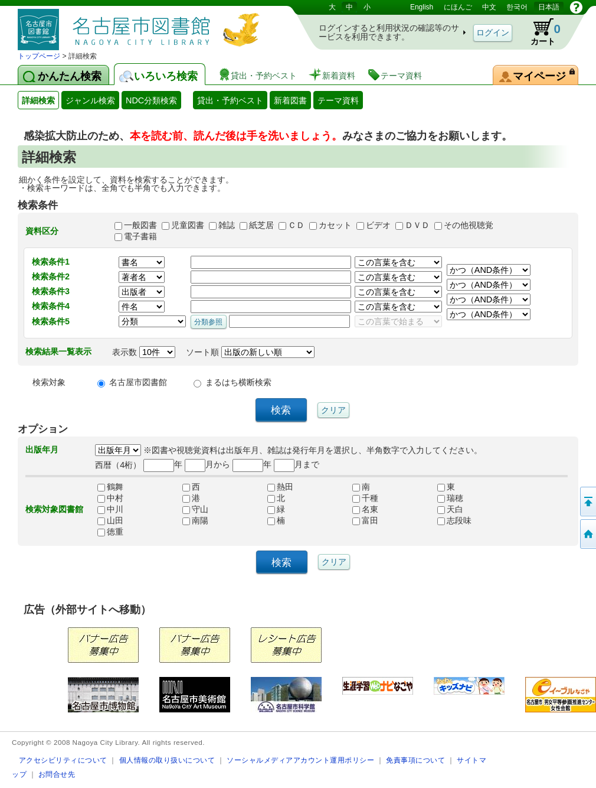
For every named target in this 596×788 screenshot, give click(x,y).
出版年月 (41, 449)
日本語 (548, 7)
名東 (365, 509)
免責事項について (415, 760)
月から (207, 464)
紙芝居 (261, 225)
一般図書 (140, 225)
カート (540, 32)
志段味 (454, 520)
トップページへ (587, 534)
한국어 (517, 7)
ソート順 (250, 352)
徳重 (110, 531)
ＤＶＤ (417, 225)
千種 (365, 498)
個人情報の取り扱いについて (167, 760)
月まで (296, 464)
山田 (110, 520)
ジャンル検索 (90, 100)
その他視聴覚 (468, 225)
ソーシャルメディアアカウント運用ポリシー (300, 760)
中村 (110, 498)
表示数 (143, 352)
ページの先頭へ (587, 501)
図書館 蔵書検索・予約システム (141, 25)
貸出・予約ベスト (230, 100)
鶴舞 (110, 486)
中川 (110, 509)
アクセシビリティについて (63, 760)
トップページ (39, 56)
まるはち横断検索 (238, 382)
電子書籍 (140, 236)
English (421, 7)
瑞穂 (450, 498)
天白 (450, 509)
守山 (195, 509)
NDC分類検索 (151, 100)
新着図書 (290, 100)
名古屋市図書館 (138, 382)
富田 (365, 520)
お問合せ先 (57, 774)
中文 (489, 7)
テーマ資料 (338, 100)
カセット (335, 225)
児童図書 (187, 225)
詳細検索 (38, 100)
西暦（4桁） (118, 464)
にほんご (458, 7)
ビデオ (378, 225)
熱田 (280, 486)
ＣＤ (296, 225)
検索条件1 (51, 261)
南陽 (195, 520)
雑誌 (226, 225)
